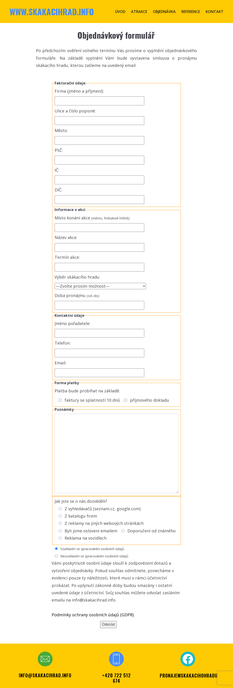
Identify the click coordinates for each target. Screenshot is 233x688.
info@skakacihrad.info (45, 675)
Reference (190, 11)
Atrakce (139, 11)
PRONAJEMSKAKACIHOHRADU (189, 675)
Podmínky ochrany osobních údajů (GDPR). (93, 614)
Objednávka (164, 11)
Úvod (120, 11)
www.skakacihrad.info (52, 11)
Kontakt (214, 11)
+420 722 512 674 (116, 678)
